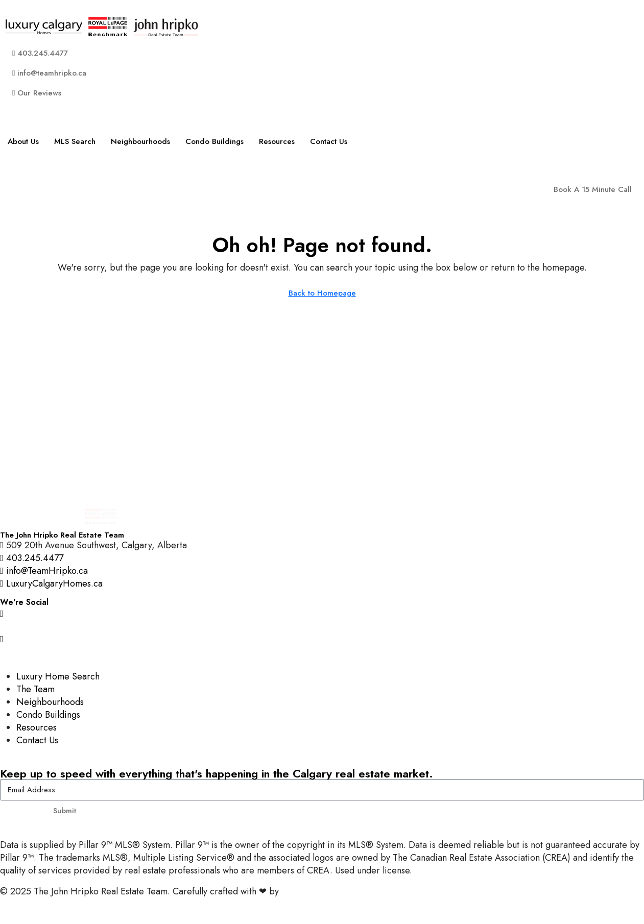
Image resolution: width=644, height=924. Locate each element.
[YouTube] (322, 638)
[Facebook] (322, 625)
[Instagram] (322, 612)
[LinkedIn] (322, 651)
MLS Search (75, 141)
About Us (23, 141)
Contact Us (328, 141)
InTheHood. (304, 891)
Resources (277, 141)
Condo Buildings (214, 141)
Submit (64, 810)
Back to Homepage (322, 293)
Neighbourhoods (140, 141)
